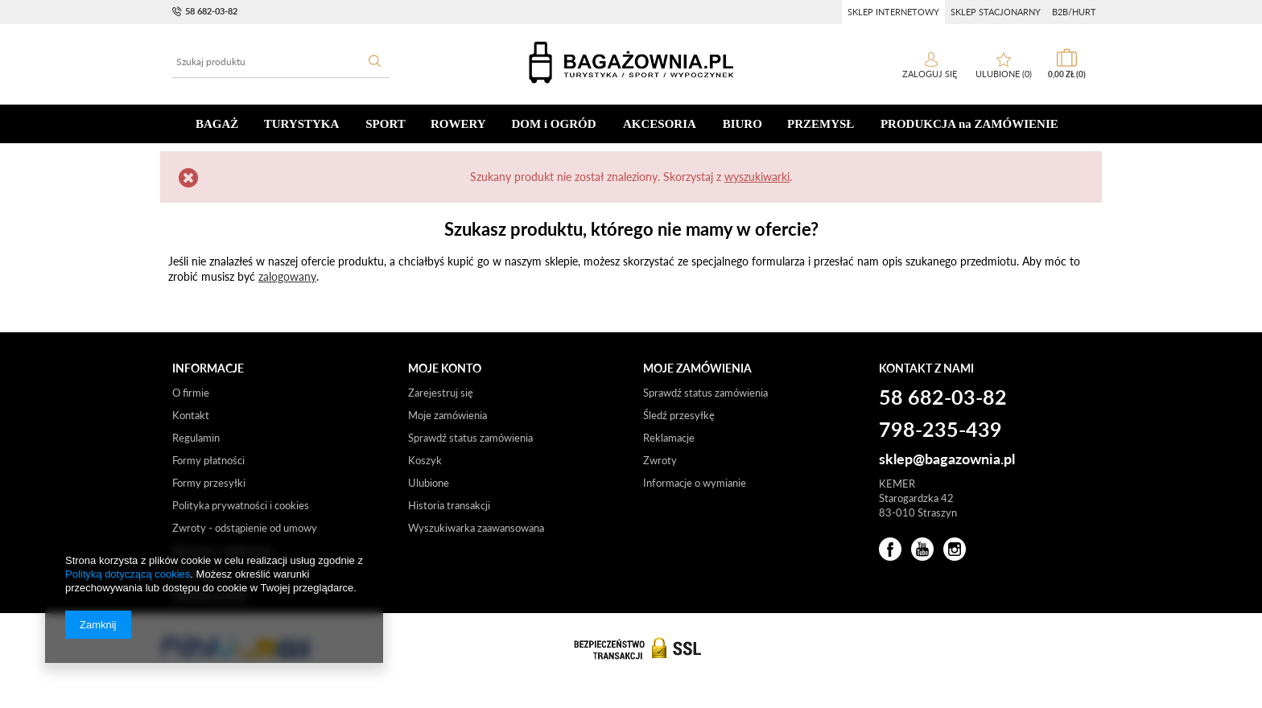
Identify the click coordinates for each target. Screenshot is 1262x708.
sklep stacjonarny (996, 11)
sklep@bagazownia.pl (947, 459)
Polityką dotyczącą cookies (127, 574)
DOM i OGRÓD (554, 123)
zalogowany (287, 276)
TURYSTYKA (302, 123)
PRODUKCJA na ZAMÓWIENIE (969, 123)
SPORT (385, 123)
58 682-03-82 (211, 11)
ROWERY (458, 123)
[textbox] (281, 62)
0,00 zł (1067, 74)
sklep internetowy (893, 11)
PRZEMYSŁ (820, 123)
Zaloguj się (930, 73)
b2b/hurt (1074, 11)
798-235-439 (940, 430)
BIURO (742, 123)
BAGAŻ (217, 123)
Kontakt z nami (926, 368)
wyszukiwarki (757, 176)
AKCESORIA (659, 123)
